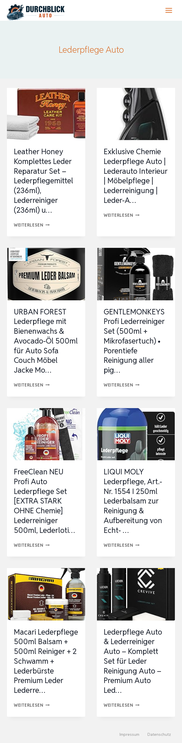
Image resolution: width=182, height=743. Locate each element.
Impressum (129, 734)
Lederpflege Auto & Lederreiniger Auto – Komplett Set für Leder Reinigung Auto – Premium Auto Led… (133, 661)
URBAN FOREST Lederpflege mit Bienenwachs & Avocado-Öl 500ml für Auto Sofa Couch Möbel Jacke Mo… (46, 341)
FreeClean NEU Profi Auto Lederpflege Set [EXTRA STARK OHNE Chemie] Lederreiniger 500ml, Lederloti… (44, 501)
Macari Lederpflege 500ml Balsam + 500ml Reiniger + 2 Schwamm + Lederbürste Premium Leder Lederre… (46, 661)
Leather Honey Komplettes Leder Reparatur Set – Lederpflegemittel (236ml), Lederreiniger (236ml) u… (43, 181)
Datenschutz (159, 734)
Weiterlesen (32, 225)
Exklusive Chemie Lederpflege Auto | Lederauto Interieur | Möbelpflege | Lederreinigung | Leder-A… (136, 176)
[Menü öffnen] (168, 10)
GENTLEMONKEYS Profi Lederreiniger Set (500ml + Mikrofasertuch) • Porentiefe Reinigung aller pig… (134, 341)
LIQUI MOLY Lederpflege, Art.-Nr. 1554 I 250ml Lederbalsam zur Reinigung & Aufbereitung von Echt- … (133, 501)
